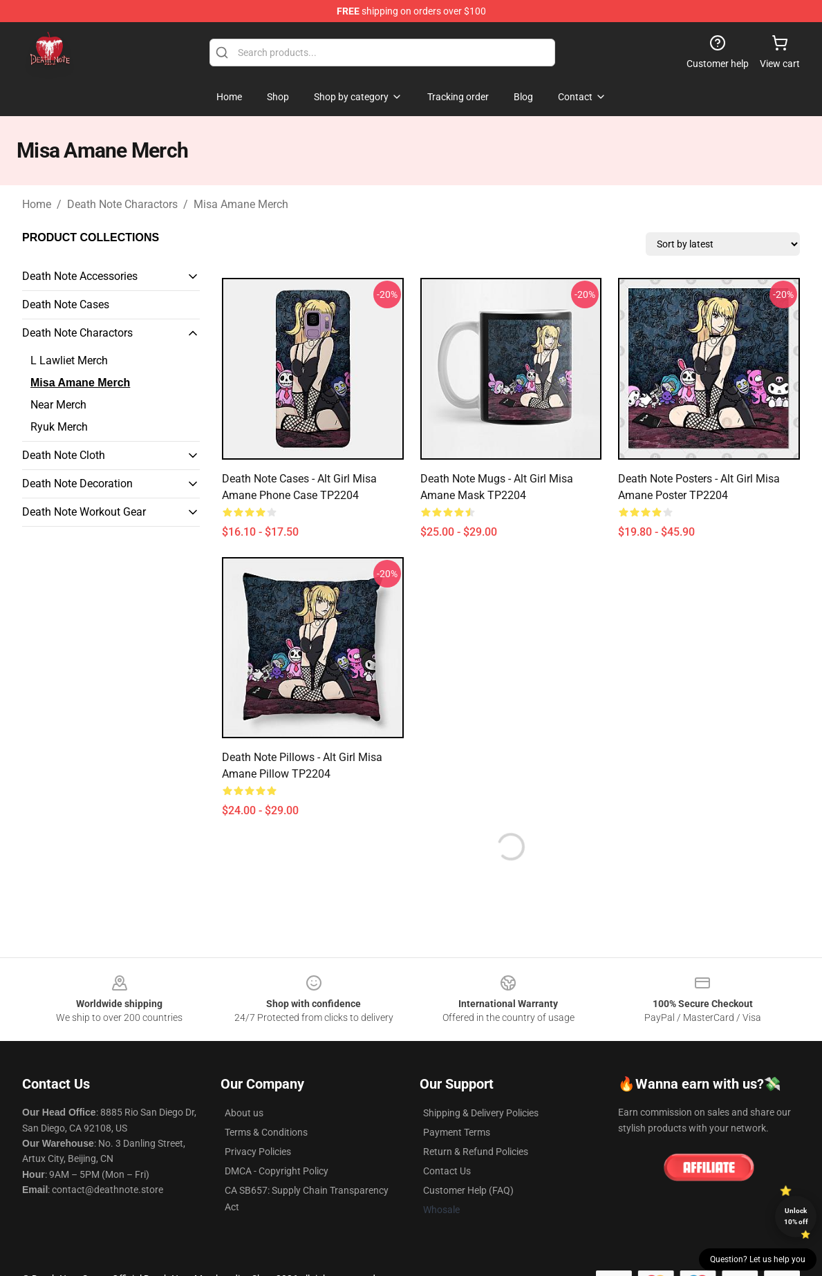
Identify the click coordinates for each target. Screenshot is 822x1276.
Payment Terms (456, 1132)
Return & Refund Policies (475, 1151)
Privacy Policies (258, 1151)
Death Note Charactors (122, 204)
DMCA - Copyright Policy (276, 1170)
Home (36, 204)
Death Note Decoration (77, 483)
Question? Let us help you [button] (757, 1259)
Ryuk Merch (59, 426)
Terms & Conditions (266, 1132)
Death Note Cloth (63, 455)
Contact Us (447, 1170)
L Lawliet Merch (69, 360)
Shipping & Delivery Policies (481, 1112)
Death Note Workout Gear (84, 511)
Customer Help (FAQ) (468, 1190)
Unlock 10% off (796, 1216)
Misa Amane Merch (241, 204)
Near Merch (58, 404)
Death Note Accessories (80, 276)
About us (244, 1112)
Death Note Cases (65, 304)
